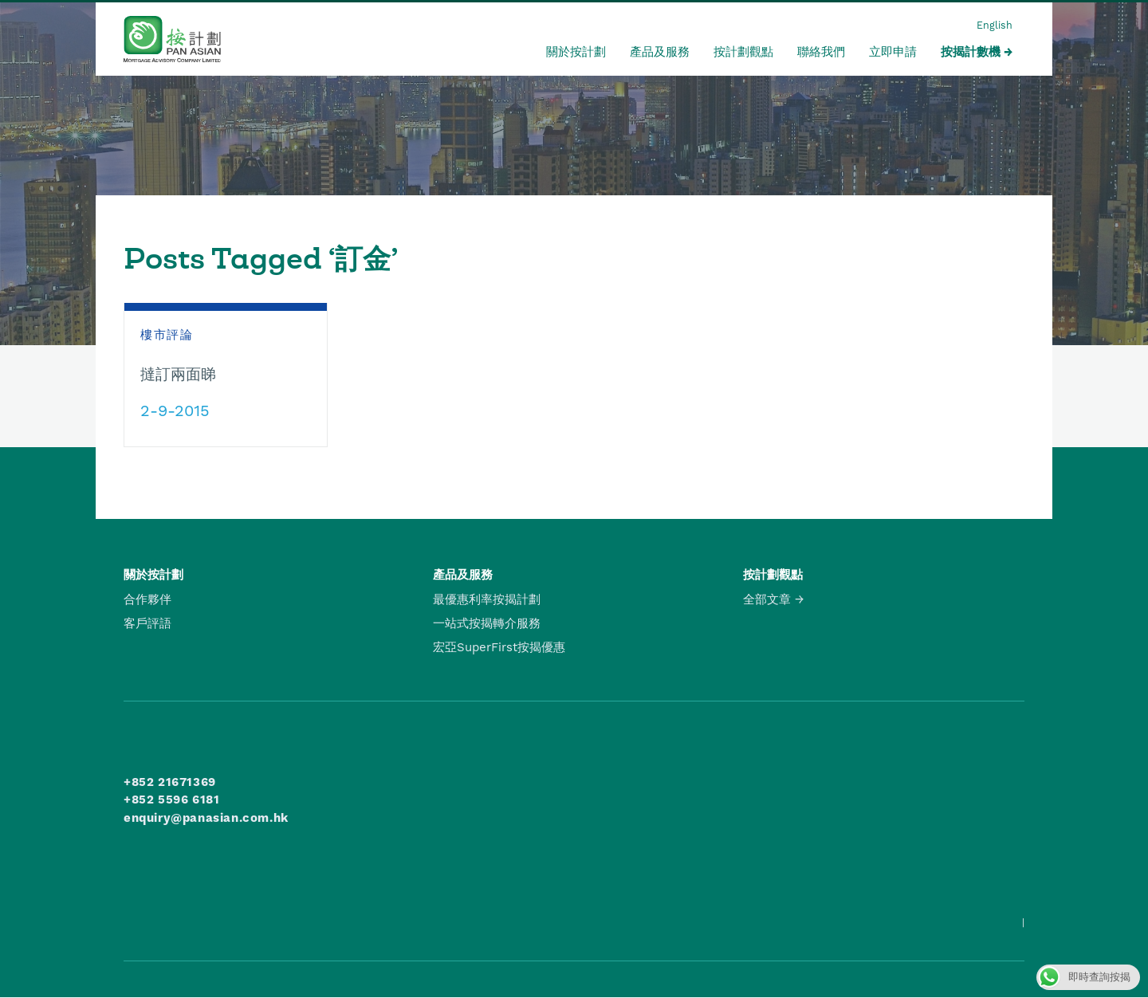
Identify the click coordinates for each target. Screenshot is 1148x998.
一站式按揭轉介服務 (487, 623)
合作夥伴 (147, 599)
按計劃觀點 (743, 52)
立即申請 (893, 52)
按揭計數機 (971, 52)
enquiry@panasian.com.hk (206, 818)
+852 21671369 (170, 782)
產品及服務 (660, 52)
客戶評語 (147, 623)
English (994, 25)
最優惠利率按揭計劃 (487, 599)
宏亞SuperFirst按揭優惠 (499, 647)
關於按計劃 (576, 52)
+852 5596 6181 (171, 799)
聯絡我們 (821, 52)
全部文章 (767, 599)
